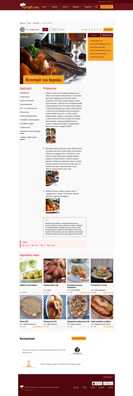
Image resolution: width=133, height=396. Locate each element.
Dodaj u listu (108, 29)
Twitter (85, 387)
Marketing (51, 387)
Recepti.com (29, 6)
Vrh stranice (107, 377)
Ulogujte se (110, 1)
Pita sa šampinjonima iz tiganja (100, 50)
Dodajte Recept (107, 7)
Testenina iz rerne (102, 276)
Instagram (101, 387)
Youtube (92, 387)
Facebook (76, 387)
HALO (31, 390)
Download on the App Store (97, 383)
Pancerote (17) (55, 311)
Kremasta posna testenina (78, 276)
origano (36, 245)
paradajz (52, 245)
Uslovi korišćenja (43, 387)
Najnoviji (94, 35)
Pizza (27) (31, 311)
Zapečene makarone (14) (78, 311)
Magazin (76, 7)
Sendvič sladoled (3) (97, 57)
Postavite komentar (78, 338)
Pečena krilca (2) (55, 276)
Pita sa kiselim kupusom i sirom (100, 44)
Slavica (28, 366)
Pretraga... (96, 7)
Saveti (65, 7)
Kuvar (44, 7)
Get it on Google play (108, 383)
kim (44, 245)
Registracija (101, 1)
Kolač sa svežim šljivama (98, 53)
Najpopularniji (106, 35)
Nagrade (88, 7)
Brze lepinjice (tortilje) (97, 47)
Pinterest (110, 387)
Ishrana (54, 7)
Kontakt (57, 387)
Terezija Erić (77, 353)
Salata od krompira (31, 276)
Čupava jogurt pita (96, 41)
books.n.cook (34, 29)
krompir (27, 245)
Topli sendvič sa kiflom (102, 311)
